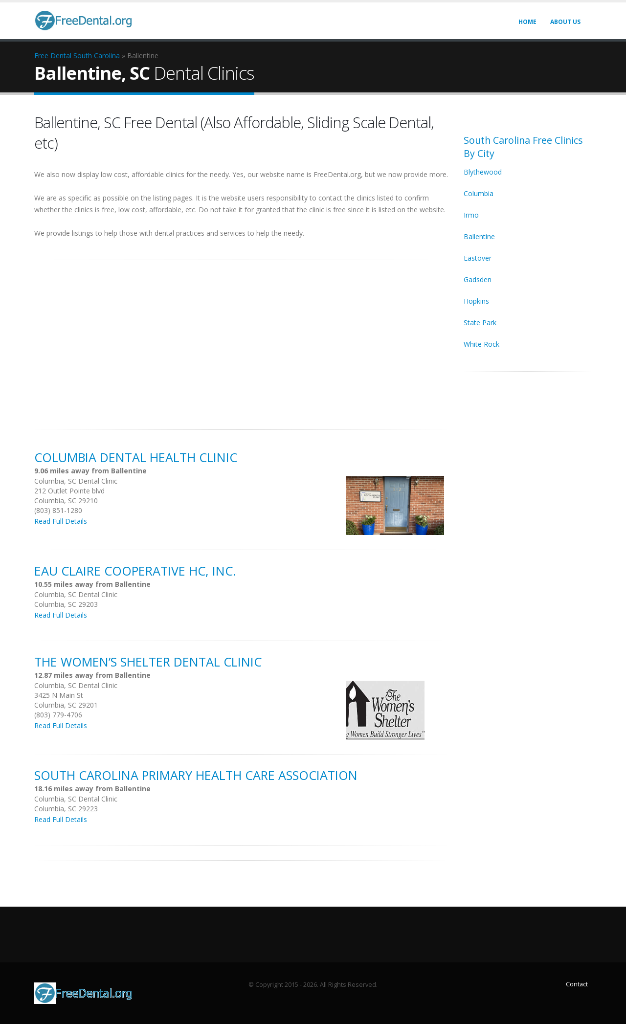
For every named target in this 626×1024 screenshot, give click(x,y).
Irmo (471, 215)
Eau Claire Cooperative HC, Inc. (135, 570)
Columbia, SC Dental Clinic (75, 481)
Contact (577, 984)
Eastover (478, 258)
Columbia (478, 193)
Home (527, 22)
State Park (480, 322)
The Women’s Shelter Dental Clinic (148, 661)
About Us (565, 22)
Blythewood (483, 172)
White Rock (481, 344)
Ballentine (479, 236)
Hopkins (476, 301)
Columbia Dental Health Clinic (135, 457)
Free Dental (52, 55)
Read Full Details (60, 521)
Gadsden (478, 279)
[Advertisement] (241, 339)
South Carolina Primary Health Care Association (196, 775)
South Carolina (96, 55)
